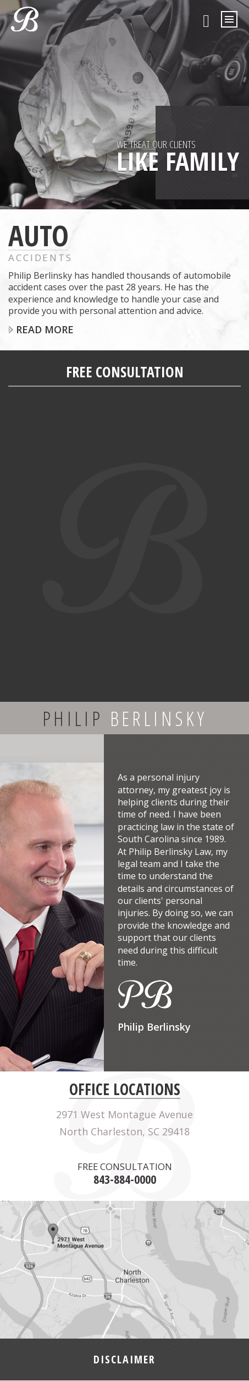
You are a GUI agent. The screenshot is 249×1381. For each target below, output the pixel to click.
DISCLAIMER (124, 1359)
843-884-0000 (206, 21)
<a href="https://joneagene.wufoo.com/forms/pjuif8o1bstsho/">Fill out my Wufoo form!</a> (124, 541)
